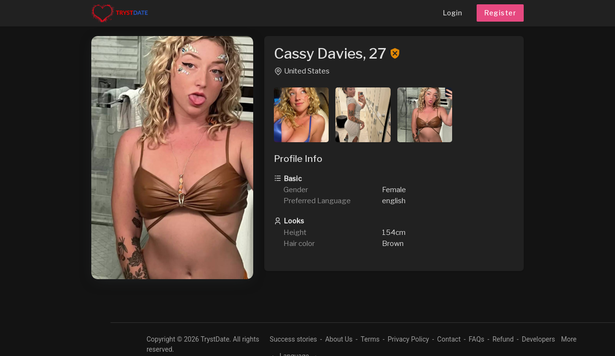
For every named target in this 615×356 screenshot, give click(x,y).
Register (500, 13)
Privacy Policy (408, 339)
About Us (339, 339)
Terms (370, 339)
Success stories (293, 339)
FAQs (477, 339)
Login (452, 13)
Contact (449, 339)
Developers (538, 339)
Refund (503, 339)
